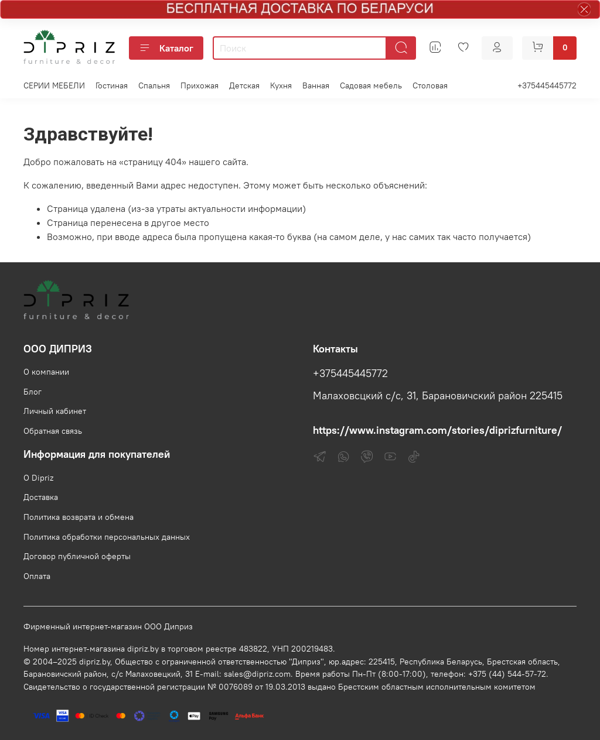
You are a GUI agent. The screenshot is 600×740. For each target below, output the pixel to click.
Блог (32, 391)
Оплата (36, 576)
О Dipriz (38, 477)
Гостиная (112, 85)
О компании (46, 371)
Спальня (154, 85)
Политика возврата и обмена (78, 517)
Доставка (40, 497)
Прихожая (199, 85)
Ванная (315, 85)
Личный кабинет (54, 411)
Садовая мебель (371, 85)
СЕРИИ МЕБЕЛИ (54, 85)
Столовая (430, 85)
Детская (244, 85)
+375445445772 (547, 85)
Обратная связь (52, 431)
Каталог (166, 48)
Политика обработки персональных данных (106, 537)
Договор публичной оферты (77, 556)
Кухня (281, 85)
